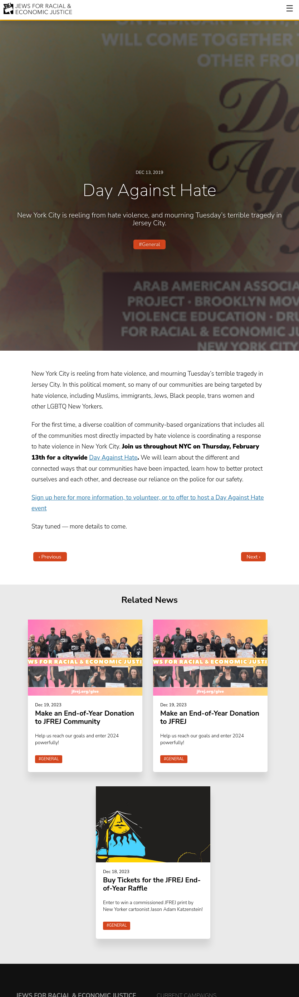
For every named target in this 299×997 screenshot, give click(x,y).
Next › (253, 556)
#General (149, 244)
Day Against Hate (113, 458)
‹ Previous (50, 556)
